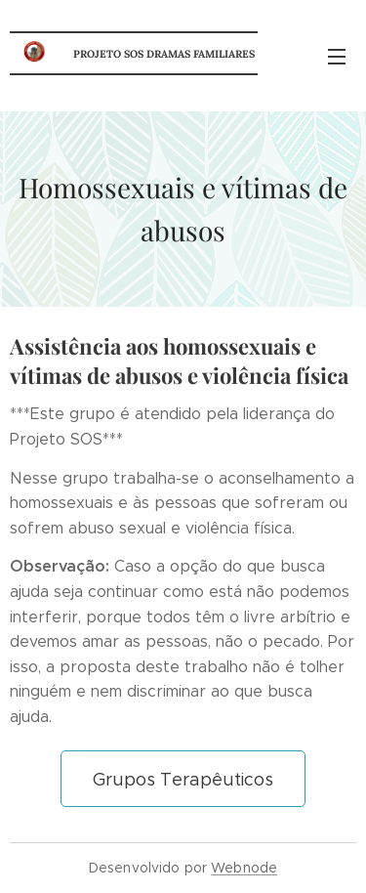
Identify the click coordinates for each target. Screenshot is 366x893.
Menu (337, 57)
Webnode (244, 867)
